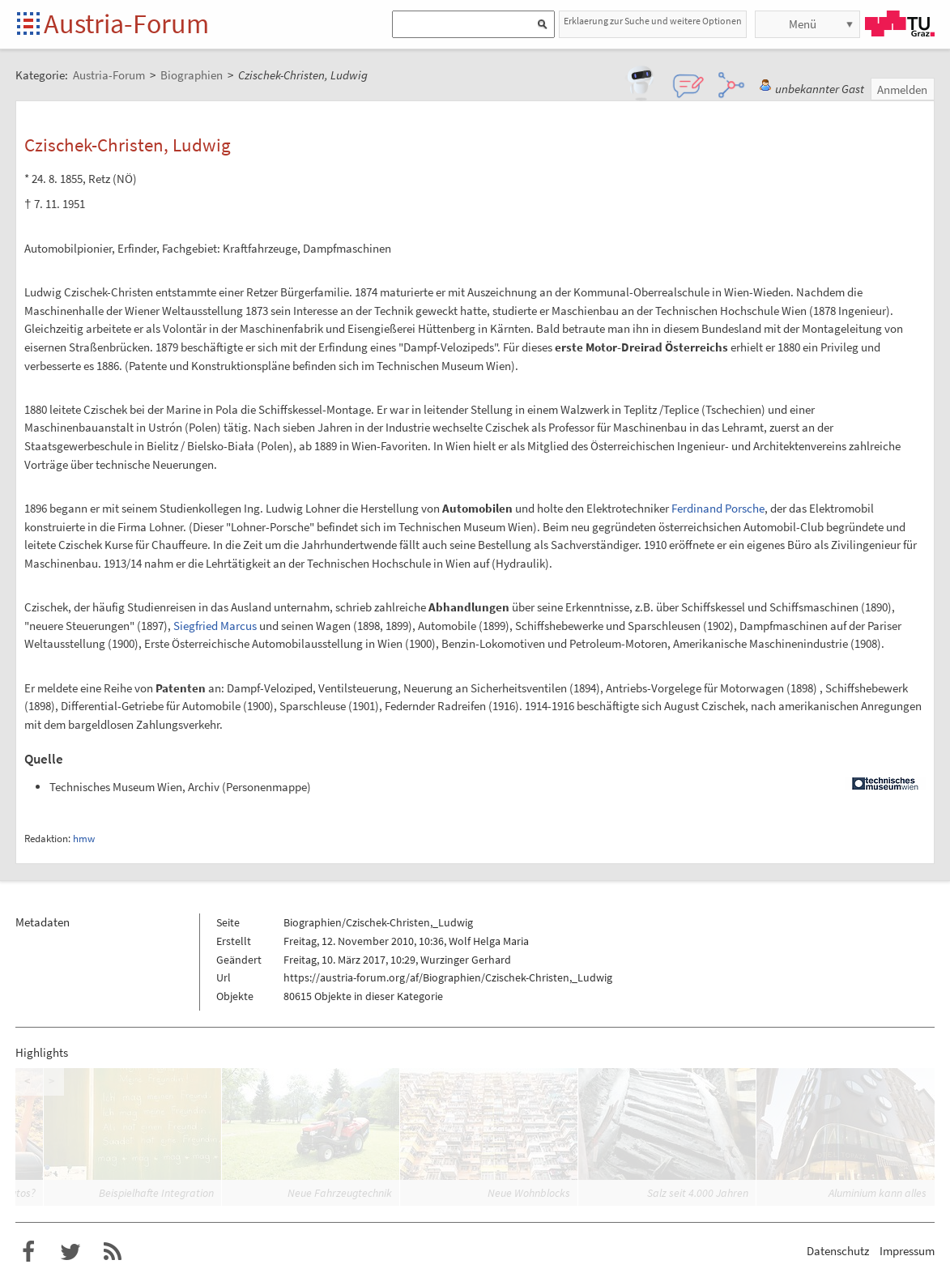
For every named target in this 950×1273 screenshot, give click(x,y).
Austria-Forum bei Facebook (28, 1252)
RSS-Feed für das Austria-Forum (113, 1252)
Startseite (29, 25)
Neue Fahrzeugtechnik (340, 1193)
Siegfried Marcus (215, 625)
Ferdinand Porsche (718, 508)
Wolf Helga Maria (489, 941)
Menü (802, 24)
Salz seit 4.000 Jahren (697, 1193)
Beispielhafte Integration (156, 1193)
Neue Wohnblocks (529, 1193)
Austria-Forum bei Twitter (70, 1252)
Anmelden (902, 89)
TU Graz (900, 23)
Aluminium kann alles (878, 1193)
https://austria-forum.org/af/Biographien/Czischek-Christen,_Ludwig (447, 977)
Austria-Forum (126, 23)
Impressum (907, 1250)
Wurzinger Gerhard (465, 959)
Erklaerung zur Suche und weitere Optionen (653, 21)
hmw (84, 838)
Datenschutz (838, 1250)
